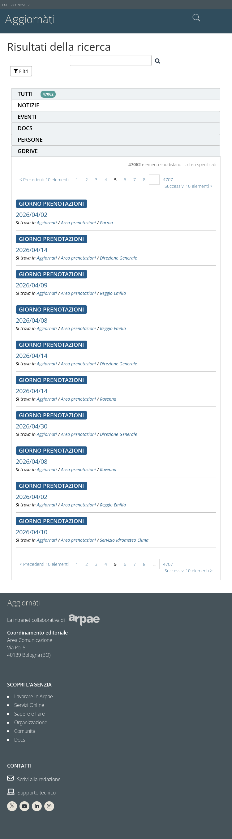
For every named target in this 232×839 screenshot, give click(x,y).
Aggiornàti (29, 19)
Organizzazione (28, 722)
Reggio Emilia (113, 293)
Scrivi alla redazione (34, 779)
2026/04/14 (31, 250)
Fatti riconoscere (16, 5)
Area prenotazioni (78, 223)
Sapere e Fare (27, 713)
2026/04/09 (31, 285)
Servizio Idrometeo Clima (124, 540)
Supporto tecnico (31, 792)
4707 (168, 180)
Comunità (22, 731)
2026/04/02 (31, 214)
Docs (17, 739)
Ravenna (108, 399)
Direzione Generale (118, 258)
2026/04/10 (31, 532)
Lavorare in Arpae (31, 696)
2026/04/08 (31, 320)
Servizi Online (27, 705)
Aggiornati (47, 223)
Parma (106, 223)
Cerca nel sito (196, 18)
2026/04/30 (31, 426)
